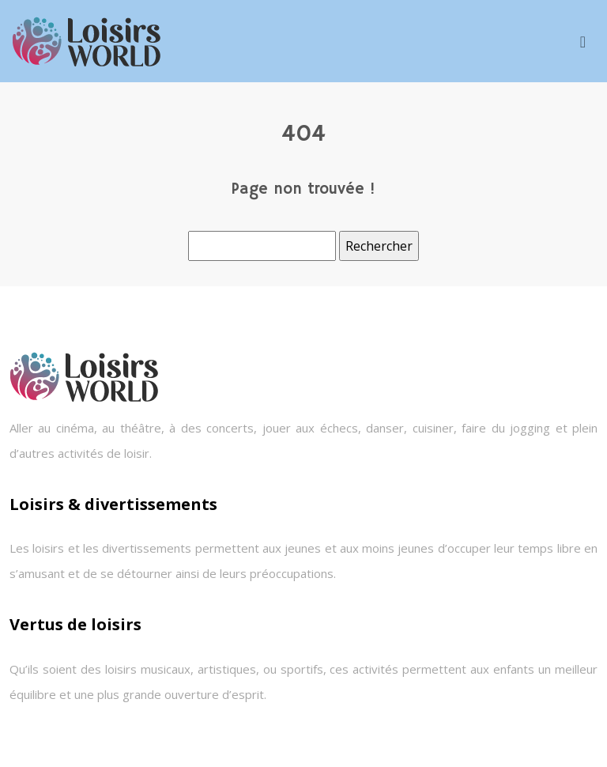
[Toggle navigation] (583, 41)
